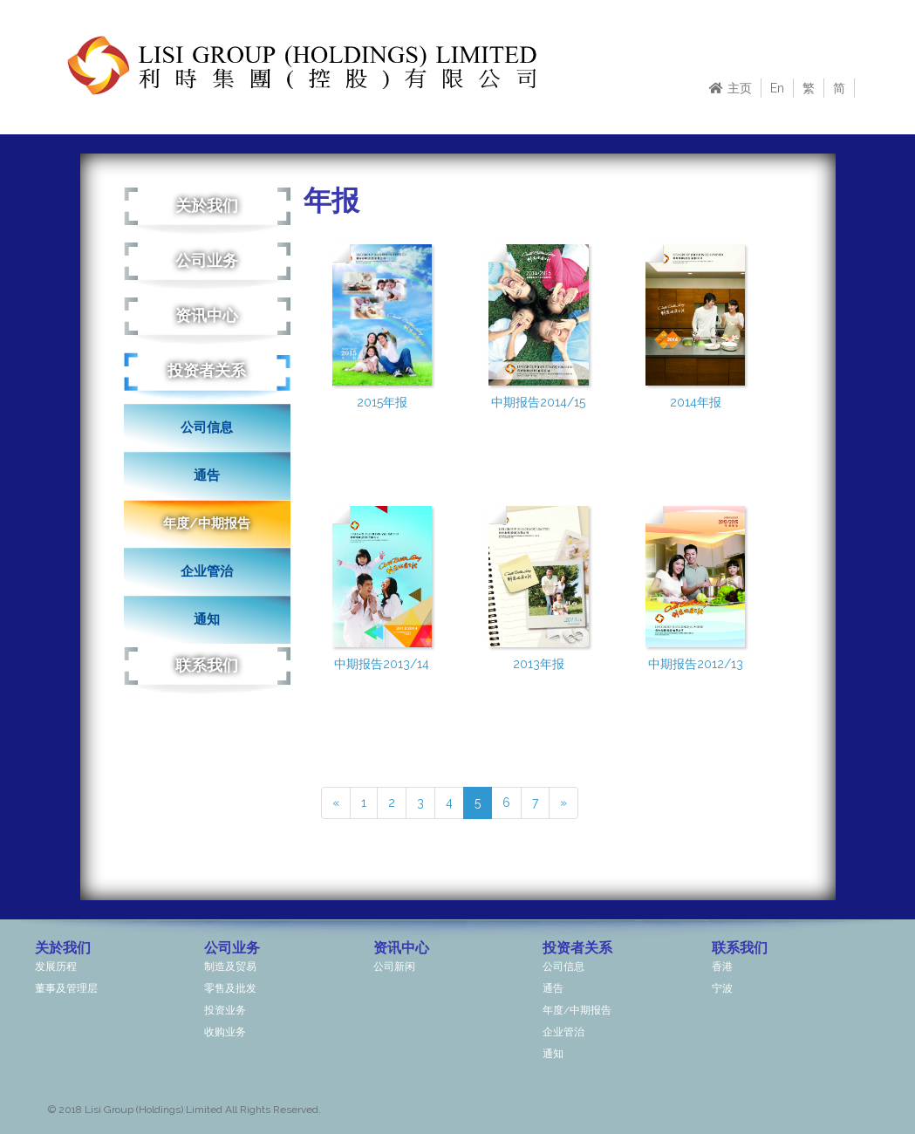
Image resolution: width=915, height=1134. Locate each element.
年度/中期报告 (206, 523)
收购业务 (225, 1032)
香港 (722, 966)
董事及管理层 (66, 988)
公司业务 (206, 260)
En (777, 88)
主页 (730, 88)
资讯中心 (206, 315)
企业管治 (207, 571)
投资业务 (225, 1010)
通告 (207, 475)
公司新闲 (394, 966)
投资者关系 (206, 370)
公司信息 (207, 427)
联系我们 (206, 665)
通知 (207, 619)
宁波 (722, 988)
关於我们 (206, 205)
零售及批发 (230, 988)
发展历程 (56, 966)
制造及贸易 (230, 966)
